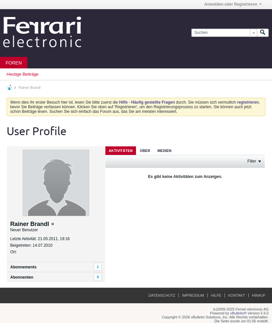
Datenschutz (162, 295)
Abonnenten (21, 277)
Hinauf (258, 295)
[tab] (120, 150)
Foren (14, 62)
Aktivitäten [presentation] (121, 151)
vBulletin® (238, 313)
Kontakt (236, 295)
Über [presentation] (145, 151)
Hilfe (216, 295)
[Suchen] (224, 33)
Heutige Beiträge (23, 74)
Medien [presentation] (164, 151)
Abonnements (23, 267)
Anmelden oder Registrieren (232, 4)
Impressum (193, 295)
